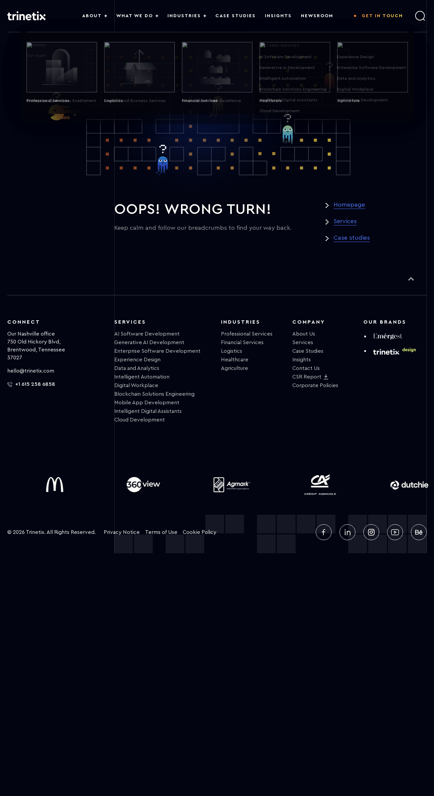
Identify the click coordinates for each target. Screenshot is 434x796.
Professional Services (246, 334)
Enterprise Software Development (157, 351)
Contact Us (306, 368)
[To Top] (411, 279)
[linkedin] (347, 532)
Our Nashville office (31, 334)
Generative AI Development (149, 342)
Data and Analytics (136, 368)
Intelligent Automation (141, 376)
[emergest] (387, 336)
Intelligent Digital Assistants (148, 411)
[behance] (419, 532)
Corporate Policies (315, 385)
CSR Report (306, 376)
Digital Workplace (136, 385)
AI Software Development (147, 334)
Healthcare (234, 359)
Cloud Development (139, 419)
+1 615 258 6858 (31, 384)
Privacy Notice (122, 532)
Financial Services (242, 342)
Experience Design (137, 359)
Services (345, 221)
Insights (301, 359)
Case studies (352, 238)
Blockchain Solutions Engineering (154, 394)
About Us (303, 334)
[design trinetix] (394, 351)
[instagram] (371, 532)
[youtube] (395, 532)
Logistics (231, 351)
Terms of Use (161, 532)
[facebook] (324, 532)
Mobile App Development (146, 402)
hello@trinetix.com (30, 371)
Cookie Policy (199, 532)
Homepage (349, 205)
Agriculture (234, 368)
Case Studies (307, 351)
